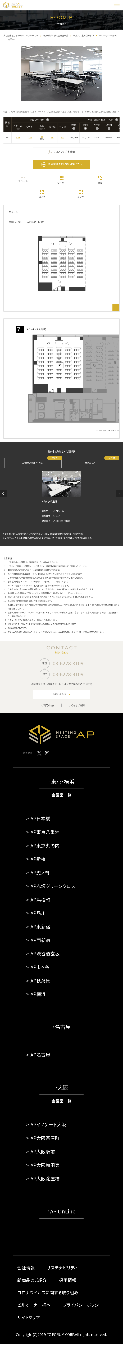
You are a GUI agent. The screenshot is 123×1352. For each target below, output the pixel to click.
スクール (23, 181)
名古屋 (63, 1027)
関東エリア (102, 461)
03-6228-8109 (68, 663)
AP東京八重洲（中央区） (42, 461)
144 (30, 137)
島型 (100, 183)
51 (62, 137)
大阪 (63, 1087)
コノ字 (81, 197)
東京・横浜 (62, 781)
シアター (61, 183)
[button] (3, 493)
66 (52, 137)
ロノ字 (42, 197)
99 (42, 136)
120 (18, 137)
